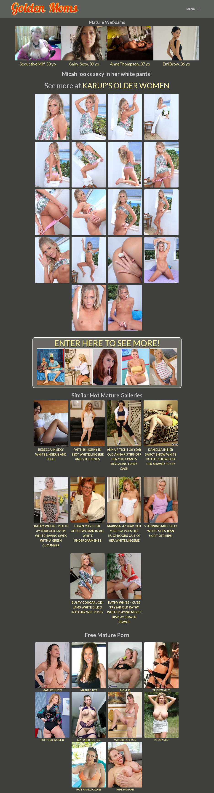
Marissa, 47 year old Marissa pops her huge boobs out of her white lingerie (124, 533)
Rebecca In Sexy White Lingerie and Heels (51, 454)
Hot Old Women (52, 716)
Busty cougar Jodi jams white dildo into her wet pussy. (87, 607)
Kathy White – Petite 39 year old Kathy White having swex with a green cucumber (51, 535)
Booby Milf (161, 716)
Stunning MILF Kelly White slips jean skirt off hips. (160, 531)
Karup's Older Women (125, 85)
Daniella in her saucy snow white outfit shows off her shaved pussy (160, 457)
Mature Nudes (52, 666)
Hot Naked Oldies (89, 766)
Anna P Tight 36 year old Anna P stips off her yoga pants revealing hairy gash (124, 459)
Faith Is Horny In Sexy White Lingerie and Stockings (88, 454)
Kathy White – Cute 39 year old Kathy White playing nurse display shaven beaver (124, 612)
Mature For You (125, 716)
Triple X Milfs (161, 666)
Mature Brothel (89, 716)
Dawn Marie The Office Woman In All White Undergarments (87, 533)
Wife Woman (125, 766)
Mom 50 (125, 666)
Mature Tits (89, 666)
